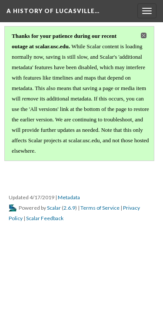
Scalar (54, 207)
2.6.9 (69, 207)
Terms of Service (100, 207)
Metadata (69, 197)
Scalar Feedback (44, 218)
